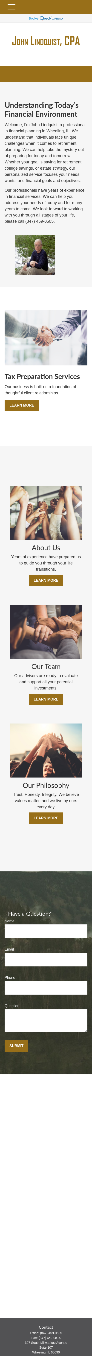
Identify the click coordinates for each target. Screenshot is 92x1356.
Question (12, 1006)
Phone (10, 978)
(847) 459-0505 (51, 1333)
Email (9, 949)
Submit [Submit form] (16, 1046)
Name (9, 921)
